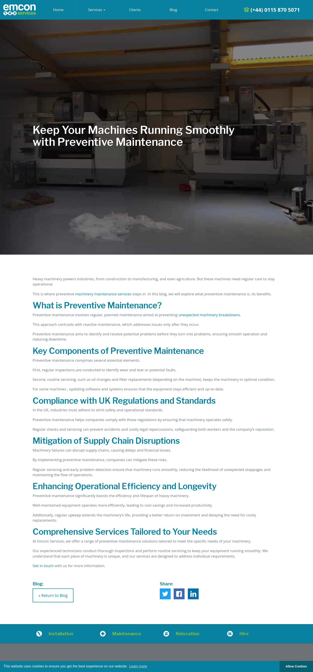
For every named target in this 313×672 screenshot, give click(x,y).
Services (96, 9)
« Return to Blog (53, 595)
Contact (211, 9)
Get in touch (43, 565)
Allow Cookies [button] (296, 666)
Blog (173, 9)
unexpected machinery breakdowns (209, 314)
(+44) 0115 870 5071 (272, 9)
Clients (135, 9)
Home (58, 9)
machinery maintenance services (103, 293)
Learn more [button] (138, 666)
